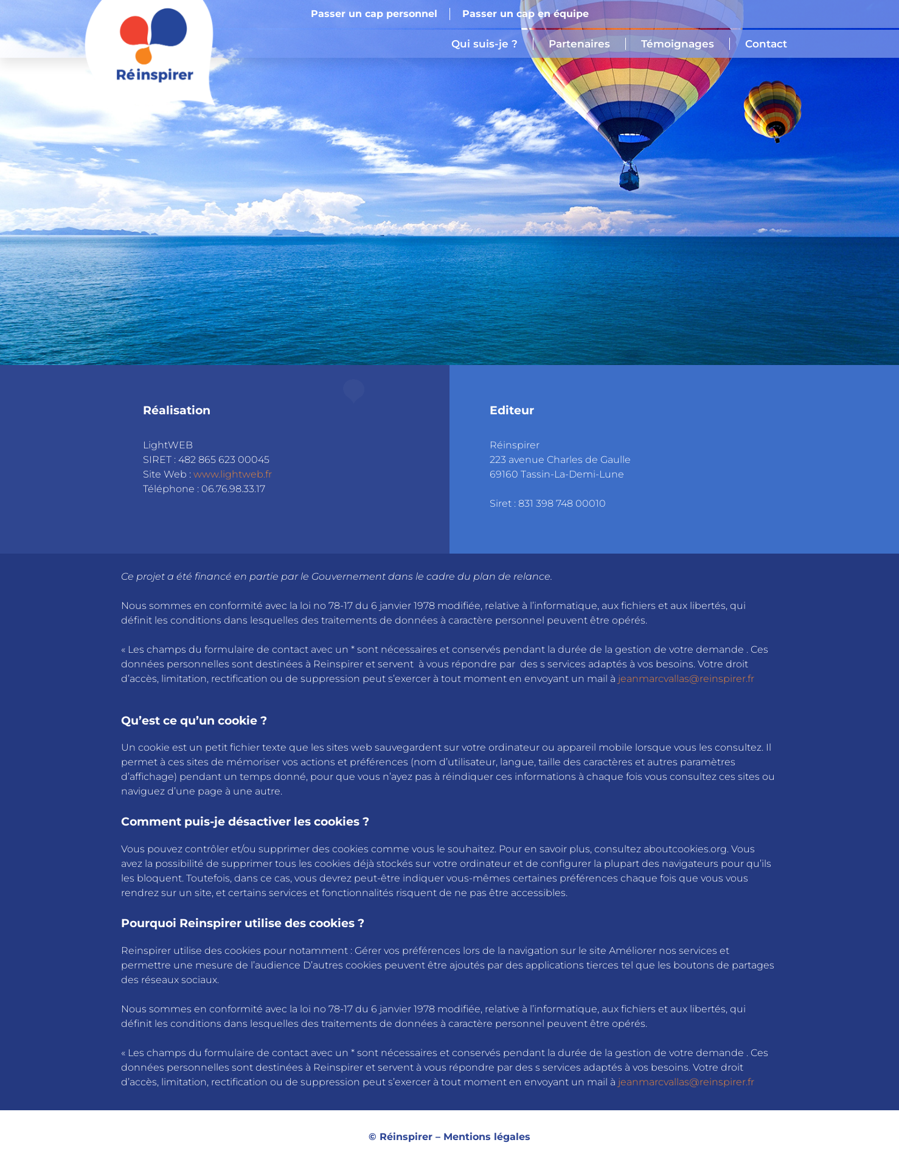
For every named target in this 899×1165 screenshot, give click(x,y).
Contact (766, 44)
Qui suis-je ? (484, 44)
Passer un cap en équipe (525, 13)
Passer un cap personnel (374, 13)
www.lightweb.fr (232, 474)
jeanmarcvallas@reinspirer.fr (686, 678)
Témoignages (677, 44)
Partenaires (579, 44)
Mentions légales (486, 1136)
